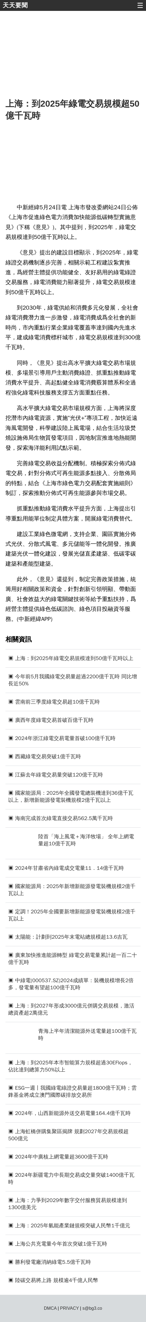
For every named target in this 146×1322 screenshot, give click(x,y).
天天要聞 (15, 5)
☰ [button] (140, 5)
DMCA (50, 1308)
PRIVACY (69, 1308)
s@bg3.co (92, 1308)
